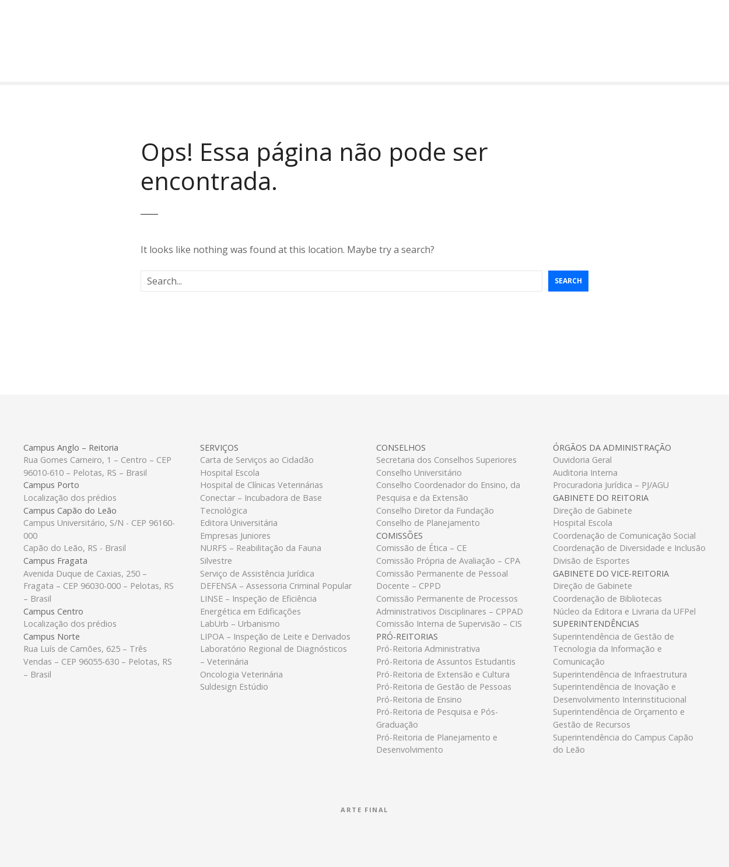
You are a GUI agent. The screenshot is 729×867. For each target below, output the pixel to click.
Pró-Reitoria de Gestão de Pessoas (443, 686)
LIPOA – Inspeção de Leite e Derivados (275, 636)
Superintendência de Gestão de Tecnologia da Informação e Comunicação (613, 649)
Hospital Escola (230, 472)
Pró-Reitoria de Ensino (419, 699)
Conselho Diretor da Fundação (435, 510)
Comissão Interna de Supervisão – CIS (449, 623)
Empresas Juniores (235, 535)
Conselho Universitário (419, 472)
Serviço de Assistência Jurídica (257, 573)
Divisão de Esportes (591, 560)
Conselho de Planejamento (428, 522)
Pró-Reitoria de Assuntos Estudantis (446, 661)
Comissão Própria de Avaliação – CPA (448, 560)
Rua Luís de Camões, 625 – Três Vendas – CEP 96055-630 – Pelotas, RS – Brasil (97, 661)
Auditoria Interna (585, 472)
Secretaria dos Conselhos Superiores (446, 459)
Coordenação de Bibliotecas (607, 598)
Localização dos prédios (70, 497)
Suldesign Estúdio (234, 686)
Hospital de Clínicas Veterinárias (261, 484)
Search (568, 281)
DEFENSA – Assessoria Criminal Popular (276, 585)
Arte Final (364, 809)
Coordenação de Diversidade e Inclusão (629, 547)
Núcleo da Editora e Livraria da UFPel (624, 611)
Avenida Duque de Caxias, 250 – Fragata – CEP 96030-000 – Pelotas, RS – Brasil (98, 586)
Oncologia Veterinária (241, 674)
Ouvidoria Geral (582, 459)
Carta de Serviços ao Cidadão (257, 459)
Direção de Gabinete (592, 510)
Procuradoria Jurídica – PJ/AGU (611, 484)
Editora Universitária (239, 522)
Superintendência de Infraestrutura (620, 674)
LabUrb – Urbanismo (240, 623)
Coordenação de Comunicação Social (624, 535)
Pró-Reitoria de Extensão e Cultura (443, 674)
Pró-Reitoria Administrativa (428, 648)
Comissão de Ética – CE (421, 547)
